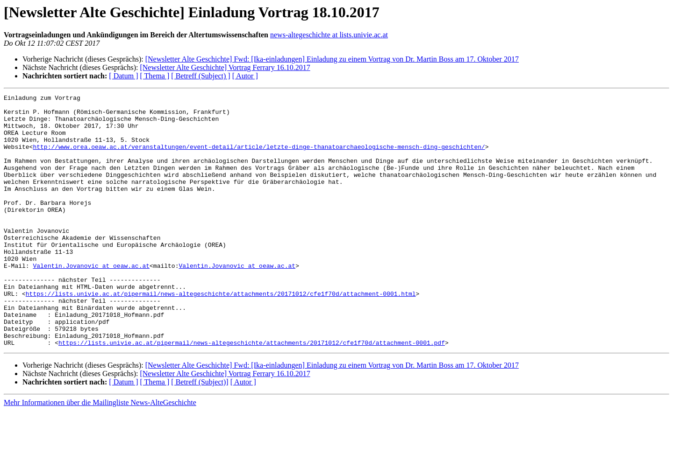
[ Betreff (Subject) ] (200, 76)
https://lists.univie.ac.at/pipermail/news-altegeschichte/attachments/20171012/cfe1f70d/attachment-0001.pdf (251, 393)
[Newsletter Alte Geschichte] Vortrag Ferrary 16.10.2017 (225, 67)
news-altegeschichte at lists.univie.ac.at (329, 35)
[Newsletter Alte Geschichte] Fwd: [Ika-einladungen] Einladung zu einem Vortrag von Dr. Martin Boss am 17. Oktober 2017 (332, 59)
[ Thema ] (155, 76)
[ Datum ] (123, 76)
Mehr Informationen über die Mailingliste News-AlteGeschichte (100, 453)
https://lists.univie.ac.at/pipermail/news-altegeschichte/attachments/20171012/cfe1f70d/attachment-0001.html (221, 334)
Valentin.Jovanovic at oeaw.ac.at (91, 300)
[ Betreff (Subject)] (199, 432)
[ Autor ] (245, 76)
